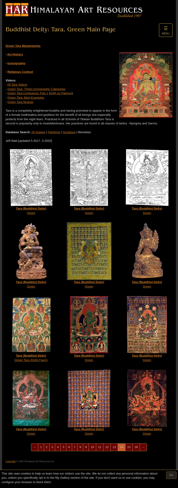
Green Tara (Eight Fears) (31, 329)
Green (31, 182)
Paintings (54, 132)
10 (92, 447)
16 (136, 447)
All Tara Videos (17, 84)
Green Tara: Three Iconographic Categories (36, 89)
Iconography (16, 63)
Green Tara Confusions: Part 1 (27, 93)
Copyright (11, 461)
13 (114, 447)
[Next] (143, 447)
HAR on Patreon (61, 93)
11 (99, 447)
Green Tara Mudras (20, 102)
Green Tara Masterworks (23, 46)
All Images (38, 132)
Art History (15, 54)
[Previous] (34, 447)
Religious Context (20, 72)
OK (171, 475)
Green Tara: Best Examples (25, 97)
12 (106, 447)
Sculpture (69, 132)
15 (128, 447)
